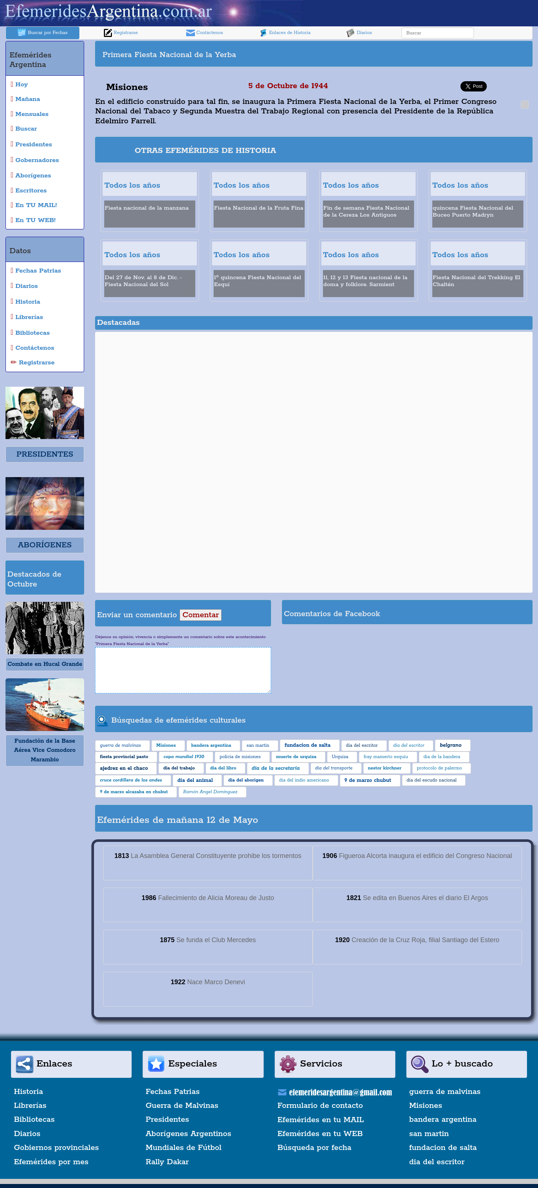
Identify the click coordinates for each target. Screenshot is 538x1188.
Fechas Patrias (173, 1092)
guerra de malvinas (445, 1092)
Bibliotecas (34, 1119)
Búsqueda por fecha (314, 1148)
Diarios (359, 33)
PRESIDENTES (44, 454)
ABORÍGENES (45, 545)
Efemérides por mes (51, 1162)
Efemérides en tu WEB (320, 1134)
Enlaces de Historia (285, 33)
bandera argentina (443, 1119)
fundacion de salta (443, 1148)
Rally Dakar (167, 1162)
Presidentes (167, 1119)
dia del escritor (436, 1162)
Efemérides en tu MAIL (321, 1120)
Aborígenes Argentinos (188, 1134)
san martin (429, 1134)
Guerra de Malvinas (182, 1106)
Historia (28, 1092)
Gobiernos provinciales (56, 1148)
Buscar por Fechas (42, 33)
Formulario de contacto (320, 1106)
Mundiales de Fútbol (183, 1148)
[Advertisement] (422, 54)
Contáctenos (204, 33)
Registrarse (121, 33)
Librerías (30, 1106)
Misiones (425, 1106)
